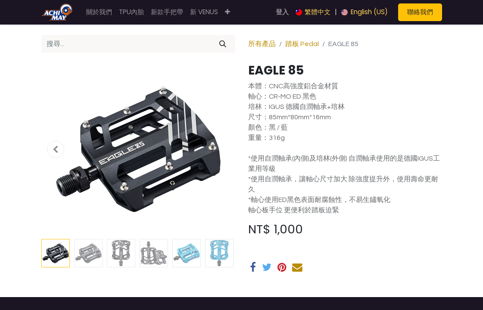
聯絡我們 (420, 11)
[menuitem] (99, 12)
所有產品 (262, 43)
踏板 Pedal (302, 43)
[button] (227, 12)
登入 (282, 11)
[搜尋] (222, 44)
